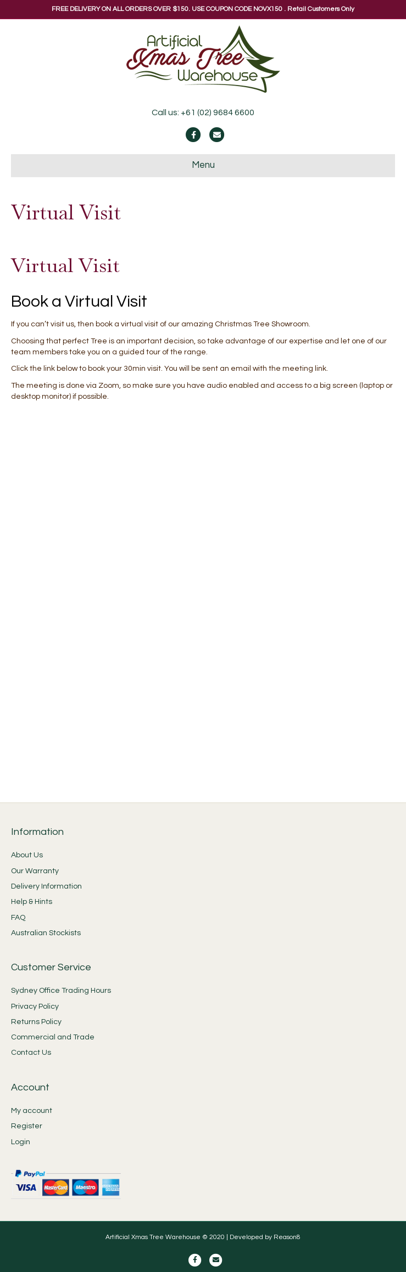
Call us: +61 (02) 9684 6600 (203, 112)
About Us (27, 855)
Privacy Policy (35, 1006)
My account (31, 1111)
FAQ (18, 918)
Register (26, 1126)
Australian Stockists (46, 933)
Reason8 (287, 1237)
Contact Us (31, 1052)
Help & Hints (31, 902)
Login (20, 1142)
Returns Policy (36, 1022)
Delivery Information (46, 886)
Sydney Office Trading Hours (61, 990)
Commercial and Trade (52, 1037)
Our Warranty (35, 871)
